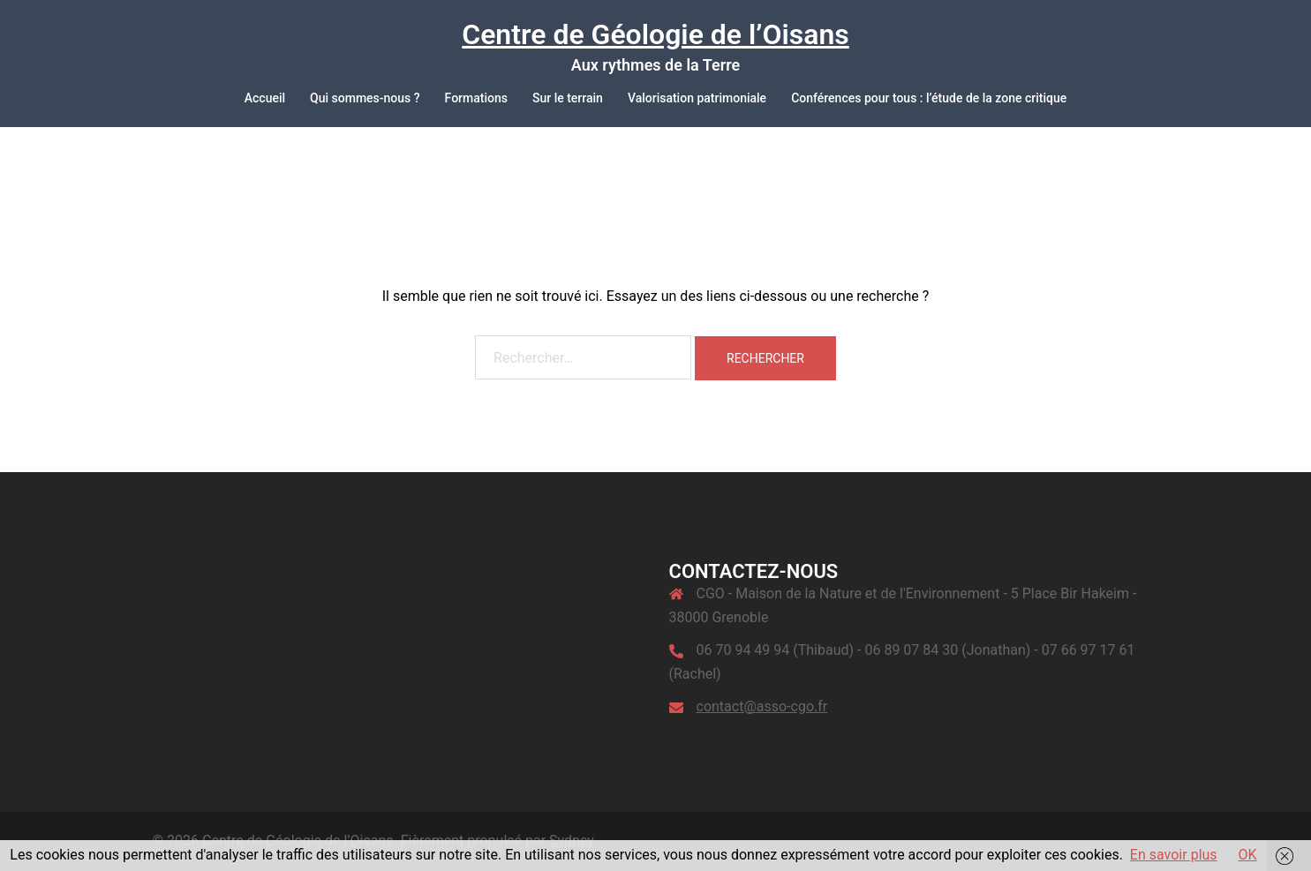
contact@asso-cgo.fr (762, 706)
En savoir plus (1173, 854)
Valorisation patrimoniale (697, 98)
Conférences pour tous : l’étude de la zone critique (928, 98)
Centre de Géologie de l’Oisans (655, 34)
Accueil (265, 98)
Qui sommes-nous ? (365, 98)
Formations (476, 98)
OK (1248, 854)
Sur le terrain (567, 98)
